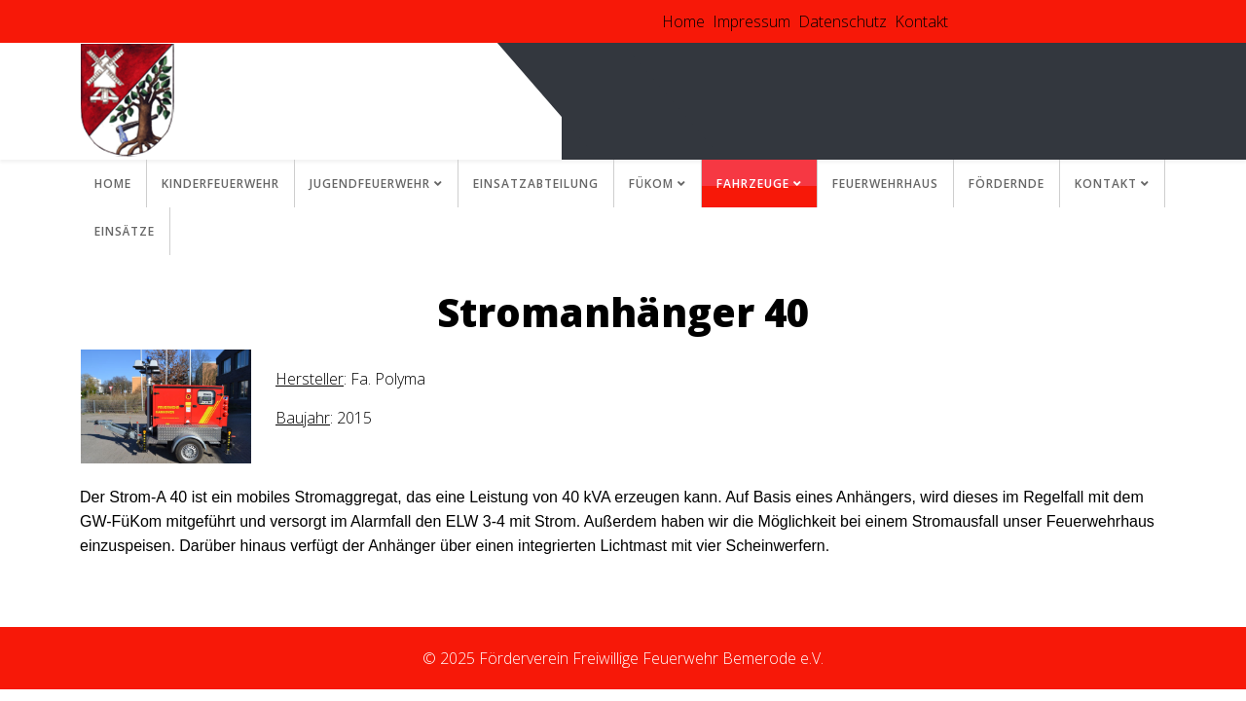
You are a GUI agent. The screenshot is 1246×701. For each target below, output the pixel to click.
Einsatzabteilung (536, 183)
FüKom (651, 183)
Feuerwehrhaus (885, 183)
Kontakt (921, 21)
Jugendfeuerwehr (370, 183)
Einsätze (124, 231)
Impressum (751, 21)
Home (683, 21)
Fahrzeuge (752, 183)
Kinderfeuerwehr (220, 183)
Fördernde (1006, 183)
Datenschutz (842, 21)
